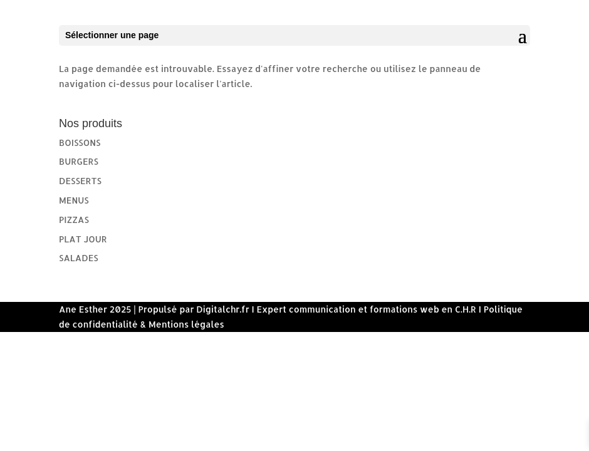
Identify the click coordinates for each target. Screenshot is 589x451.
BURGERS (78, 161)
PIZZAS (74, 219)
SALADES (78, 257)
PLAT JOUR (83, 239)
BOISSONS (79, 142)
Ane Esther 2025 (95, 309)
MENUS (74, 200)
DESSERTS (80, 180)
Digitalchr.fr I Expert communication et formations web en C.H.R (336, 309)
